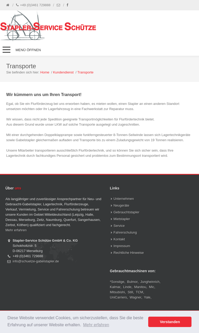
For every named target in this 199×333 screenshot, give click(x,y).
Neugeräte (121, 205)
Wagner (135, 297)
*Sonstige (117, 282)
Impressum (121, 246)
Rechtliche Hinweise (128, 253)
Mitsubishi (117, 292)
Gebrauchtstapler (126, 212)
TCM (139, 292)
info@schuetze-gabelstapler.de (36, 261)
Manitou (140, 287)
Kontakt (119, 239)
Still (130, 292)
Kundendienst (63, 72)
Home (44, 72)
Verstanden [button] (170, 322)
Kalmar (115, 287)
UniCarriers (118, 297)
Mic (151, 287)
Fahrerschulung (125, 232)
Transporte (85, 72)
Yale (147, 297)
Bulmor (132, 282)
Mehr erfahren (16, 230)
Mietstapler (121, 219)
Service (119, 226)
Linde (127, 287)
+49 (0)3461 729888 (33, 5)
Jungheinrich (150, 282)
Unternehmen (123, 199)
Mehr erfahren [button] (96, 325)
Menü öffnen (28, 50)
